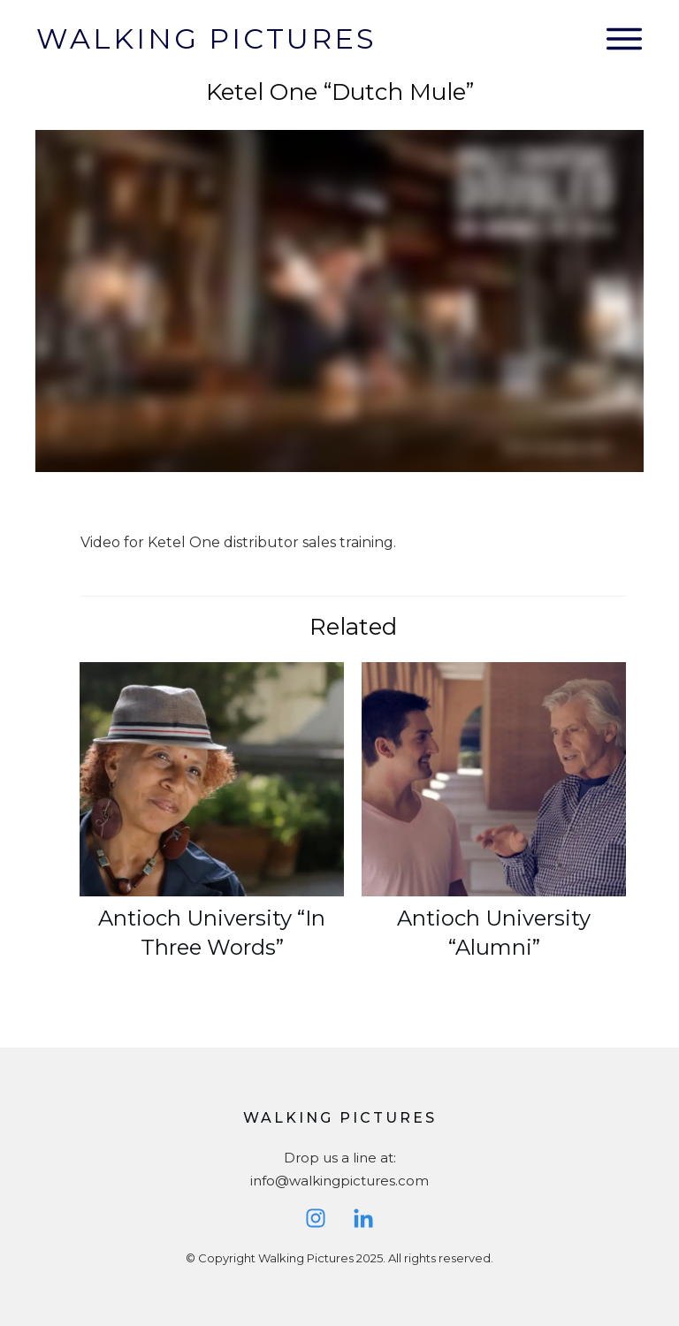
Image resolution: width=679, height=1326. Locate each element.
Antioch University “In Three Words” (212, 821)
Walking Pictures (206, 38)
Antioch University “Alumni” (494, 821)
